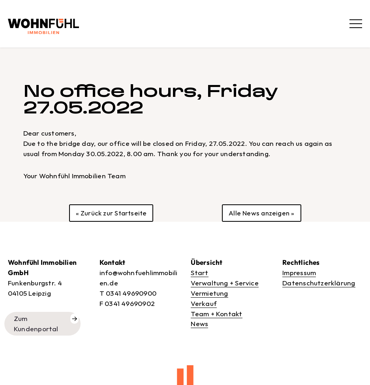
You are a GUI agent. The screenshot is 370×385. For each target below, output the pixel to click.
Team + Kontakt (216, 314)
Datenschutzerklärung (318, 283)
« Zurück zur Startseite (111, 213)
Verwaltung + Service (224, 283)
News (199, 323)
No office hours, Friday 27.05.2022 (150, 99)
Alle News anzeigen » (261, 213)
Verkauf (204, 303)
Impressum (299, 272)
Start (199, 272)
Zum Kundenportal (36, 323)
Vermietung (209, 293)
